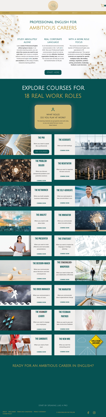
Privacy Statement (40, 412)
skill (30, 58)
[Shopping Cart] (103, 5)
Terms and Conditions (24, 412)
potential (38, 176)
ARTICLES (55, 13)
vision (41, 312)
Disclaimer (12, 412)
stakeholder (66, 262)
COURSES (5, 13)
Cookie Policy (7, 414)
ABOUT (74, 13)
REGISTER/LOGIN (97, 13)
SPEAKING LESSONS (30, 13)
